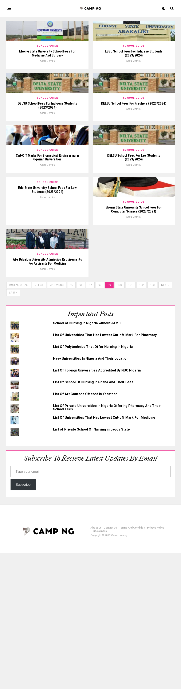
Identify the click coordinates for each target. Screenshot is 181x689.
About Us (96, 663)
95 (71, 420)
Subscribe (23, 620)
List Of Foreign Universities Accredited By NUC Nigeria (97, 506)
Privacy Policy (155, 663)
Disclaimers (100, 666)
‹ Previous (56, 420)
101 (130, 420)
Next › (165, 420)
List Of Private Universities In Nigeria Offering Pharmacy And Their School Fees (107, 543)
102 (141, 420)
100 (119, 420)
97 (90, 420)
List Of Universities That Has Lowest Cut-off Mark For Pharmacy (105, 471)
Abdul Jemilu (47, 88)
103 (152, 420)
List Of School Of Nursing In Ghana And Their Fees (93, 518)
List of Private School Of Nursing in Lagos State (91, 565)
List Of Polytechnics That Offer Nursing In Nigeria (93, 482)
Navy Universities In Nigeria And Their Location (90, 494)
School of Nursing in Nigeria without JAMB (87, 459)
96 (80, 420)
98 (99, 420)
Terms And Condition (132, 663)
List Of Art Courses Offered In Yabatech (85, 530)
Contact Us (110, 663)
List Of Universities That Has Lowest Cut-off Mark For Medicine (104, 553)
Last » (13, 428)
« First (39, 420)
